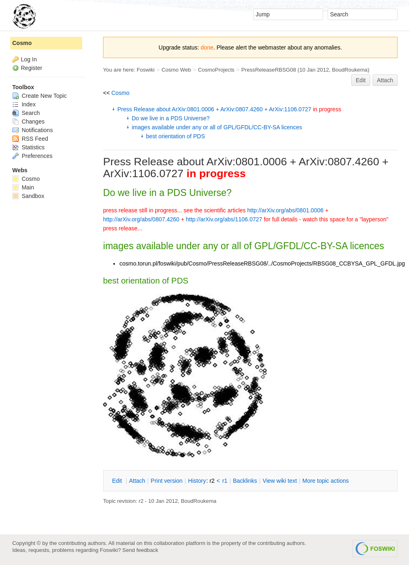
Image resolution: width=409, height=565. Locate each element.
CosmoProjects (216, 70)
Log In (29, 59)
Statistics (28, 147)
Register (31, 68)
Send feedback (140, 550)
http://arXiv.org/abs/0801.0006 (285, 210)
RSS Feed (30, 138)
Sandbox (28, 196)
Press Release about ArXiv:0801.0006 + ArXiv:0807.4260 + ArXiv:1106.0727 (229, 109)
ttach (137, 480)
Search (26, 113)
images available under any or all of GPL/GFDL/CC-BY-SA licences (217, 127)
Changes (28, 121)
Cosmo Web (176, 70)
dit (118, 480)
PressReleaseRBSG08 (268, 70)
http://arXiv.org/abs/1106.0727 (224, 219)
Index (24, 104)
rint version (167, 480)
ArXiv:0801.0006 (247, 161)
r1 (224, 480)
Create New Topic (39, 95)
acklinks (245, 480)
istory (197, 480)
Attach (385, 80)
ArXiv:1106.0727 (143, 173)
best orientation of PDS (175, 136)
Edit (361, 80)
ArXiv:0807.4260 (339, 161)
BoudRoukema (350, 70)
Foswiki (146, 70)
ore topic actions (325, 480)
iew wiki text (280, 480)
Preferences (32, 156)
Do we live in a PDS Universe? (171, 118)
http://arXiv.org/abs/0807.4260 (141, 219)
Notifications (32, 130)
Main (23, 187)
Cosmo (120, 93)
